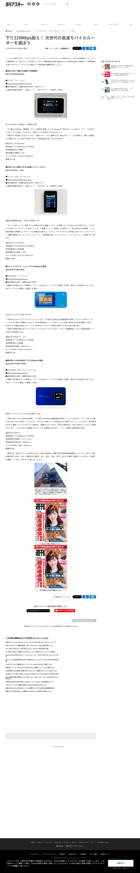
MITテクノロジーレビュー (75, 811)
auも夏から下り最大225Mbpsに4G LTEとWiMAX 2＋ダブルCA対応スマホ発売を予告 (32, 674)
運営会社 (62, 820)
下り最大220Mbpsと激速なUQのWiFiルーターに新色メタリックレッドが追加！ (31, 651)
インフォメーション (23, 31)
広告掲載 (82, 820)
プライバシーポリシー (49, 820)
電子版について (105, 820)
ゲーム (79, 24)
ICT (131, 24)
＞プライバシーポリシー (120, 868)
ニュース (43, 24)
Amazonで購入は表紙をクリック (51, 544)
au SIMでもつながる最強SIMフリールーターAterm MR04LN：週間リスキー (29, 664)
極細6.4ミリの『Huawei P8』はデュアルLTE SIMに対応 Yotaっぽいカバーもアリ (31, 642)
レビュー (26, 24)
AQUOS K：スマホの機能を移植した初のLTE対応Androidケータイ (26, 685)
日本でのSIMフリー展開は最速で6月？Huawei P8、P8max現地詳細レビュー (30, 645)
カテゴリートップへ (84, 620)
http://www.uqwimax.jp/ (17, 279)
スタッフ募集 (93, 820)
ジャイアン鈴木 (53, 48)
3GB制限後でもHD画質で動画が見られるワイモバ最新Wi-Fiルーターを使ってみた (31, 670)
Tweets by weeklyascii (58, 746)
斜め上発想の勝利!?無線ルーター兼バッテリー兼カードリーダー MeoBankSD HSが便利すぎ (32, 677)
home (9, 31)
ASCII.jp (59, 811)
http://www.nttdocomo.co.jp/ (19, 83)
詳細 (15, 866)
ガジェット (61, 24)
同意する (120, 863)
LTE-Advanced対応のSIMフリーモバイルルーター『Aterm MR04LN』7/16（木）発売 (32, 655)
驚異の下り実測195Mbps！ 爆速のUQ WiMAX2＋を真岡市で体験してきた (29, 691)
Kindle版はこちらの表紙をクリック (50, 590)
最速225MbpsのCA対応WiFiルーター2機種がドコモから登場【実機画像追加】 (30, 688)
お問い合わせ (73, 820)
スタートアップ (114, 24)
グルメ (96, 24)
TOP (8, 24)
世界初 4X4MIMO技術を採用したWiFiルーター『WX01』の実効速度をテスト (29, 681)
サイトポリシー (34, 820)
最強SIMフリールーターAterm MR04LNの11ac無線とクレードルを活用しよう (30, 667)
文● (46, 48)
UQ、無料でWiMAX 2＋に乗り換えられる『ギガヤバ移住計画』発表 (27, 648)
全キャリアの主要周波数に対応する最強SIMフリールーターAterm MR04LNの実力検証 (32, 660)
